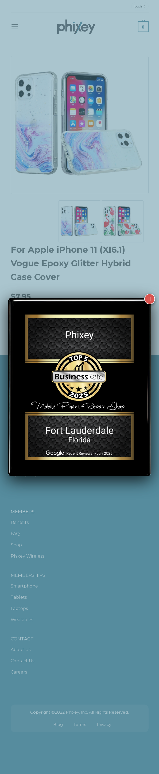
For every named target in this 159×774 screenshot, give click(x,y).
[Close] (149, 291)
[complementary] (120, 744)
